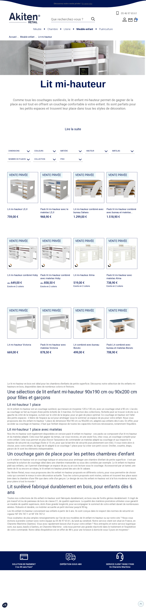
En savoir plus (87, 4)
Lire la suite (73, 129)
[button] (5, 605)
